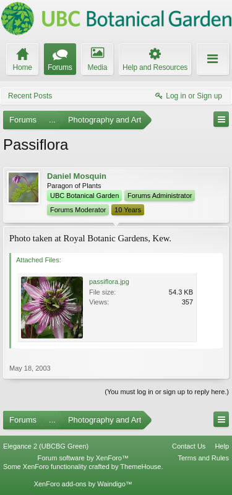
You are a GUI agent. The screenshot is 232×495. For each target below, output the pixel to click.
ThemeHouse (140, 466)
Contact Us (188, 446)
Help (222, 446)
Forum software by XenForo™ (83, 458)
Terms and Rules (203, 458)
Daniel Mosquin (76, 176)
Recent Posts (30, 96)
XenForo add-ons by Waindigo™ (83, 484)
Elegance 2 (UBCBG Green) (45, 446)
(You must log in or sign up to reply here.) (167, 391)
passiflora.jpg (109, 281)
